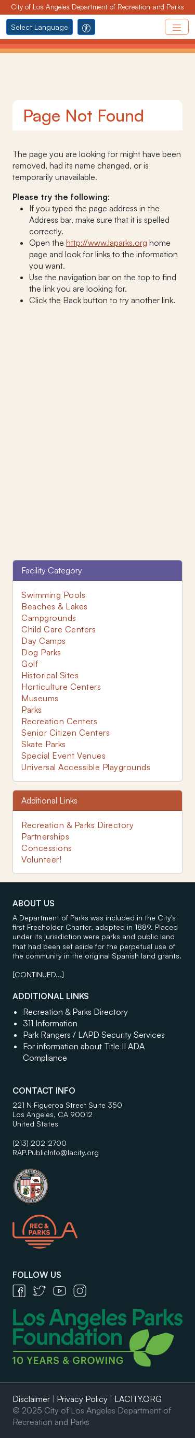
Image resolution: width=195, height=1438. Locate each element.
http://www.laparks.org (106, 242)
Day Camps (43, 641)
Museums (40, 698)
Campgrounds (48, 618)
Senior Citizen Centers (65, 732)
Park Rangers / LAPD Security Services (94, 1034)
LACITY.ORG (138, 1399)
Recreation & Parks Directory (77, 825)
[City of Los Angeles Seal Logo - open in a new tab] (97, 1180)
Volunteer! (41, 859)
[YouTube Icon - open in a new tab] (63, 1290)
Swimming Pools (53, 595)
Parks (31, 709)
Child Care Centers (58, 629)
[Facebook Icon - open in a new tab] (22, 1290)
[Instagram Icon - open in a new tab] (82, 1290)
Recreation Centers (59, 721)
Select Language (39, 26)
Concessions (46, 848)
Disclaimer (31, 1399)
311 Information (50, 1023)
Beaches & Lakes (54, 606)
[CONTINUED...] (38, 974)
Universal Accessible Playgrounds (85, 767)
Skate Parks (43, 744)
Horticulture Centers (61, 686)
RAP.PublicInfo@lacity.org (55, 1152)
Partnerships (45, 836)
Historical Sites (50, 675)
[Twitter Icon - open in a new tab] (43, 1290)
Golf (29, 663)
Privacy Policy (82, 1399)
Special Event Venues (63, 755)
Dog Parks (41, 652)
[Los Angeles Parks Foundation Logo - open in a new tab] (100, 1337)
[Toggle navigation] (177, 27)
